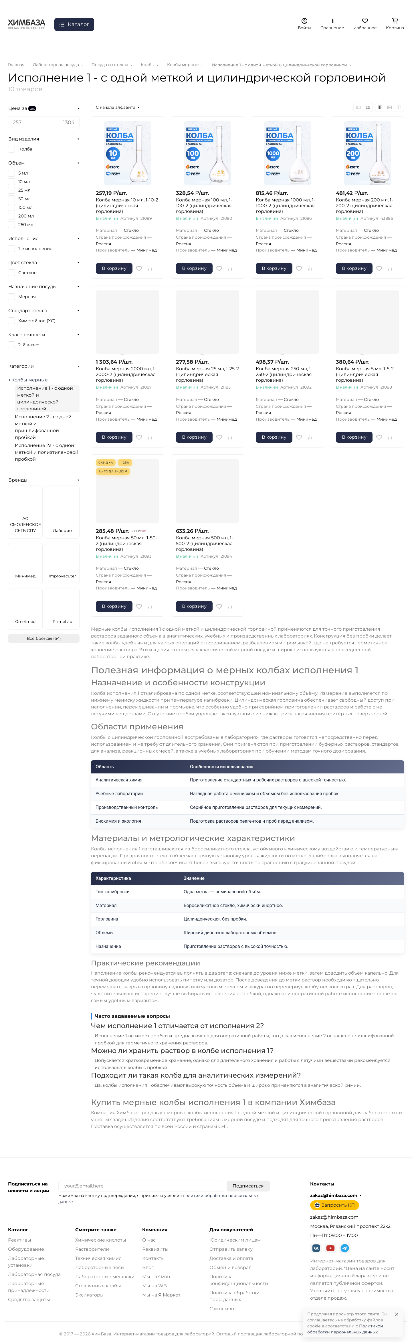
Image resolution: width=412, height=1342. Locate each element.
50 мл (24, 198)
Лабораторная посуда (34, 1274)
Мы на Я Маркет (161, 1295)
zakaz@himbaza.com (333, 1195)
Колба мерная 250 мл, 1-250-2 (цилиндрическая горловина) (284, 374)
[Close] (396, 1314)
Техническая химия (98, 1258)
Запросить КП (334, 1205)
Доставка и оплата (231, 1258)
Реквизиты (155, 1249)
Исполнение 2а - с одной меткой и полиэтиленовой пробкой (46, 452)
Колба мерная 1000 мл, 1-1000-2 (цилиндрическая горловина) (285, 205)
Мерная (27, 296)
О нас (149, 1240)
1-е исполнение (35, 248)
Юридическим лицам (235, 1240)
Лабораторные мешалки (104, 1276)
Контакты (153, 1258)
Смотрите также (95, 1230)
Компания (154, 1230)
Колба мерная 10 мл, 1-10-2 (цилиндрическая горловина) (127, 205)
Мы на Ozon (156, 1276)
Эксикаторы (89, 1295)
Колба (25, 149)
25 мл (24, 190)
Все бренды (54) (44, 638)
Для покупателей (231, 1230)
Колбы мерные (29, 380)
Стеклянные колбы (98, 1285)
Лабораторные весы (99, 1267)
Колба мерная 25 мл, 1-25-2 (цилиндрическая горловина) (207, 374)
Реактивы (19, 1240)
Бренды (17, 480)
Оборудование (26, 1249)
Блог (148, 1267)
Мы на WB (154, 1285)
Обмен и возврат (230, 1267)
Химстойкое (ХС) (37, 320)
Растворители (92, 1249)
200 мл (26, 216)
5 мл (23, 173)
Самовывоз (223, 1308)
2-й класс (28, 344)
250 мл (25, 224)
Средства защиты (29, 1299)
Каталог (18, 1230)
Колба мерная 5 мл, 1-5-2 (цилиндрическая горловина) (365, 374)
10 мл (24, 181)
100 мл (25, 207)
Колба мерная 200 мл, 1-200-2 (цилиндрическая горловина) (364, 205)
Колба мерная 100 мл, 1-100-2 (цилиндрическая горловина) (204, 205)
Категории (21, 366)
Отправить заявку (231, 1249)
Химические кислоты (100, 1240)
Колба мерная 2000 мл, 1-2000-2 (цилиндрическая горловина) (126, 374)
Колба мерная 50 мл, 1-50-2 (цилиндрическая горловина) (126, 543)
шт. (32, 108)
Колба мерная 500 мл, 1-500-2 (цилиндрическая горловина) (204, 543)
